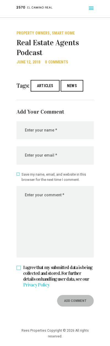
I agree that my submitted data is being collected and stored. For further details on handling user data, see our (57, 276)
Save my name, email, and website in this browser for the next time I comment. (54, 177)
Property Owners (33, 33)
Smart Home (63, 33)
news (72, 86)
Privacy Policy (36, 285)
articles (45, 86)
